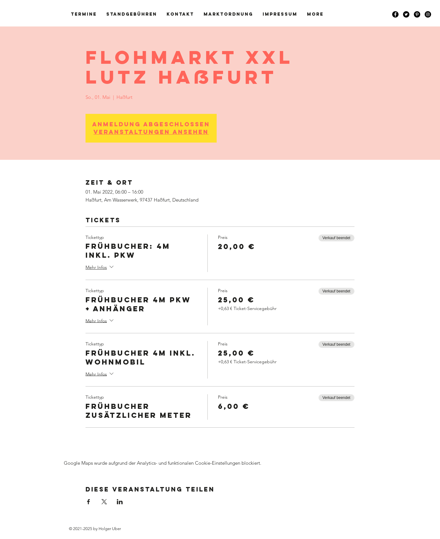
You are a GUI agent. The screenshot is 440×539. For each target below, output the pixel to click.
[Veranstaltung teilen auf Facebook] (89, 501)
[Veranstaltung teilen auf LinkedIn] (120, 501)
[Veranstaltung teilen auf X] (104, 501)
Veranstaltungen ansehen (151, 132)
